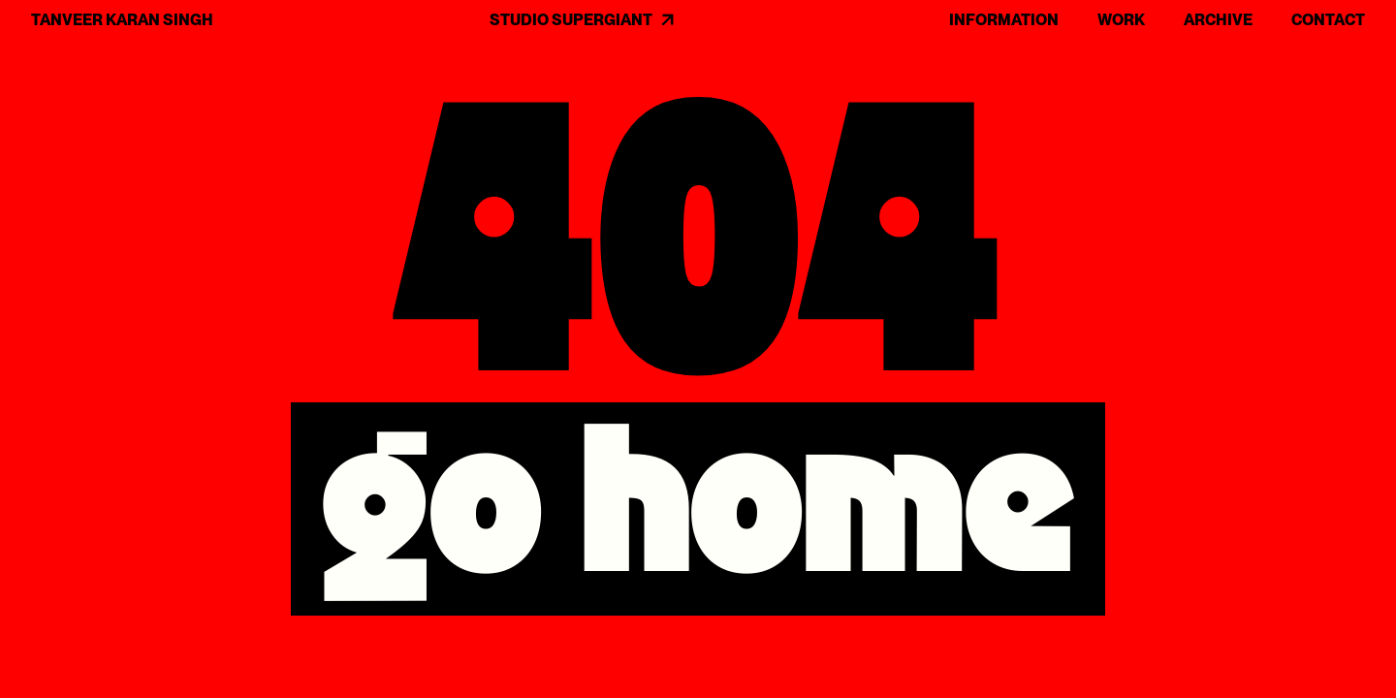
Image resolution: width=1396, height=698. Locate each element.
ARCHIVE (1218, 20)
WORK (1121, 20)
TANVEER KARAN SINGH (122, 20)
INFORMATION (1004, 20)
